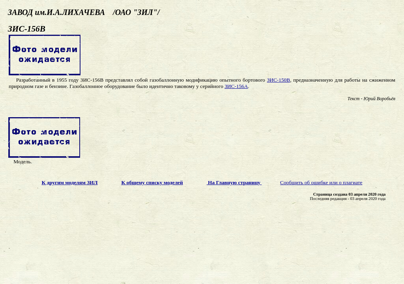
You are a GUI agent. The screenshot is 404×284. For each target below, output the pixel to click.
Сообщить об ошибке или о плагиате (321, 182)
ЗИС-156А (236, 86)
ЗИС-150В (278, 80)
